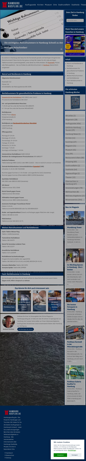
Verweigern (75, 455)
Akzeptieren (60, 455)
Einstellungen (72, 450)
